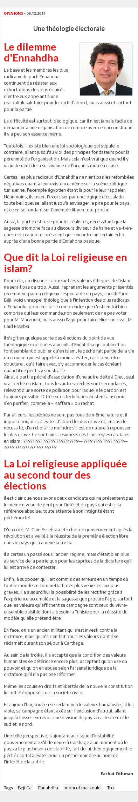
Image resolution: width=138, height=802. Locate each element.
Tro (110, 787)
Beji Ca (25, 787)
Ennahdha (48, 787)
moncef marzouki (83, 787)
